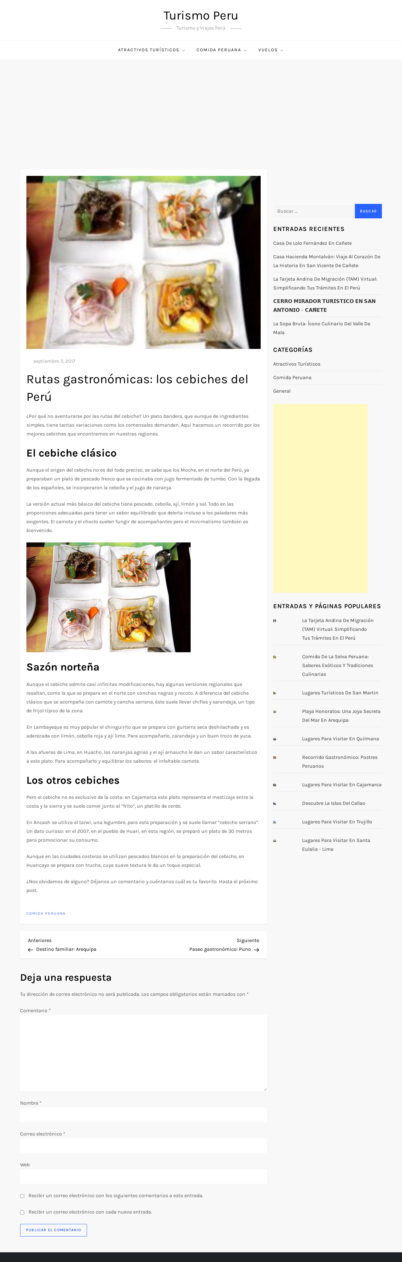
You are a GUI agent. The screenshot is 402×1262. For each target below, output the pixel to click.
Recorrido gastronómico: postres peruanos (340, 761)
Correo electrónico (42, 1134)
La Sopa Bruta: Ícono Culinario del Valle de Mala (321, 328)
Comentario (35, 1010)
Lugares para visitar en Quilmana (340, 739)
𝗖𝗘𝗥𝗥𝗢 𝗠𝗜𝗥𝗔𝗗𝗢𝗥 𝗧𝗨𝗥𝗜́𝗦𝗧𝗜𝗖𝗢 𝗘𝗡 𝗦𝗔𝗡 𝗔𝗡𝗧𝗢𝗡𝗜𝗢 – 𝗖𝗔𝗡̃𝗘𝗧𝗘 (324, 305)
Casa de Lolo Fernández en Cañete (312, 243)
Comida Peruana (222, 50)
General (282, 391)
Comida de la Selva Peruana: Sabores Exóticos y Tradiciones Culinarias (337, 665)
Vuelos (271, 50)
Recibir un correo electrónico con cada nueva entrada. (90, 1212)
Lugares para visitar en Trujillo (337, 822)
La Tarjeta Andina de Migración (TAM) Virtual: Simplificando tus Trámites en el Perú (325, 283)
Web (25, 1165)
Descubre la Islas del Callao (333, 803)
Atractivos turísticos (152, 50)
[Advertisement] (201, 107)
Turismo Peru (201, 15)
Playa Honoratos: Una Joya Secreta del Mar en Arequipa (341, 715)
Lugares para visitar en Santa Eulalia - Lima (336, 844)
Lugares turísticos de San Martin (340, 693)
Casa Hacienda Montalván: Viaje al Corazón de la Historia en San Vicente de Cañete (326, 261)
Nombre (31, 1103)
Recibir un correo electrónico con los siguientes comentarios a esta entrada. (116, 1195)
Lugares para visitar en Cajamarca (342, 785)
